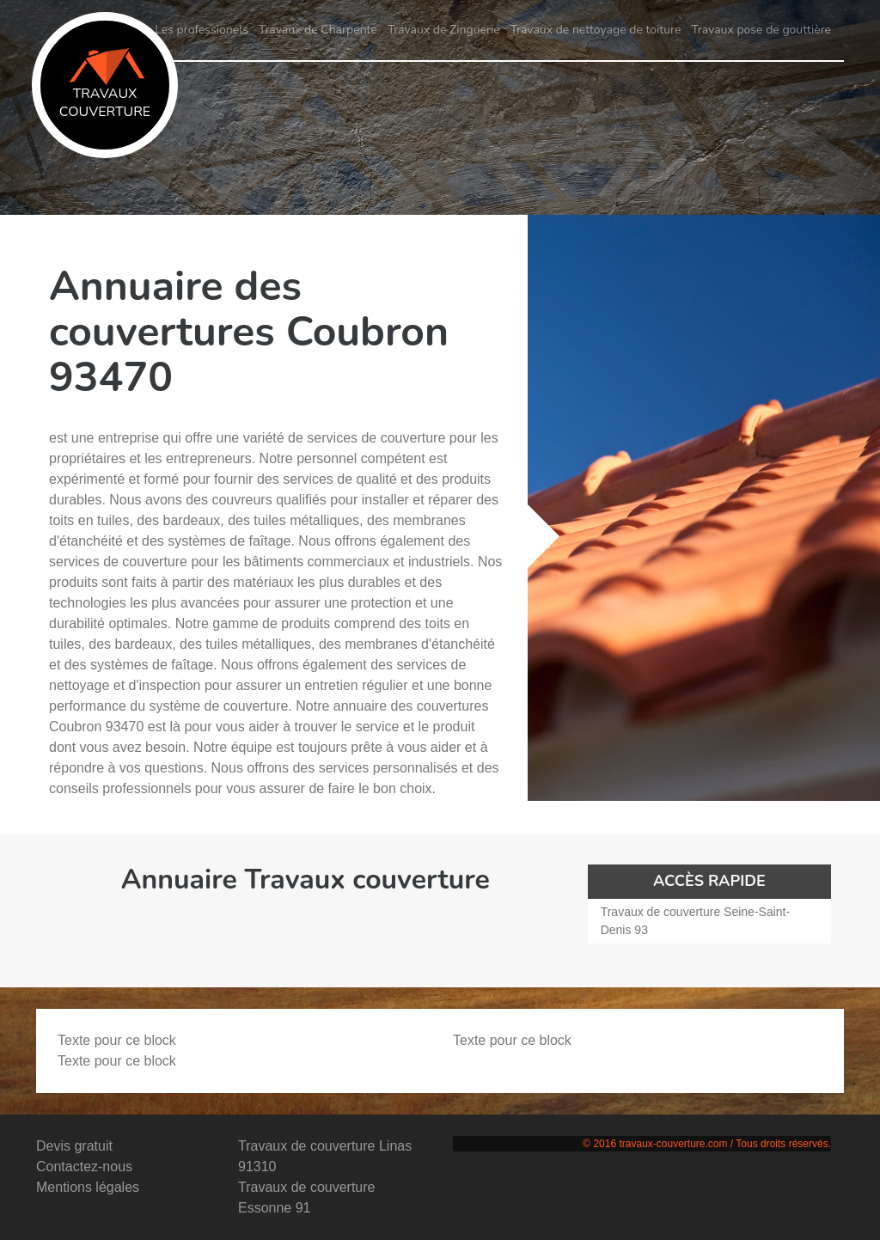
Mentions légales (87, 1187)
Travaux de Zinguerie (444, 29)
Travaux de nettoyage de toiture (595, 29)
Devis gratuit (74, 1146)
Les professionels (201, 29)
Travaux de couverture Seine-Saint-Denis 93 (695, 921)
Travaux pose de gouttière (761, 29)
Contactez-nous (84, 1166)
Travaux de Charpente (318, 29)
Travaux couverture (104, 84)
